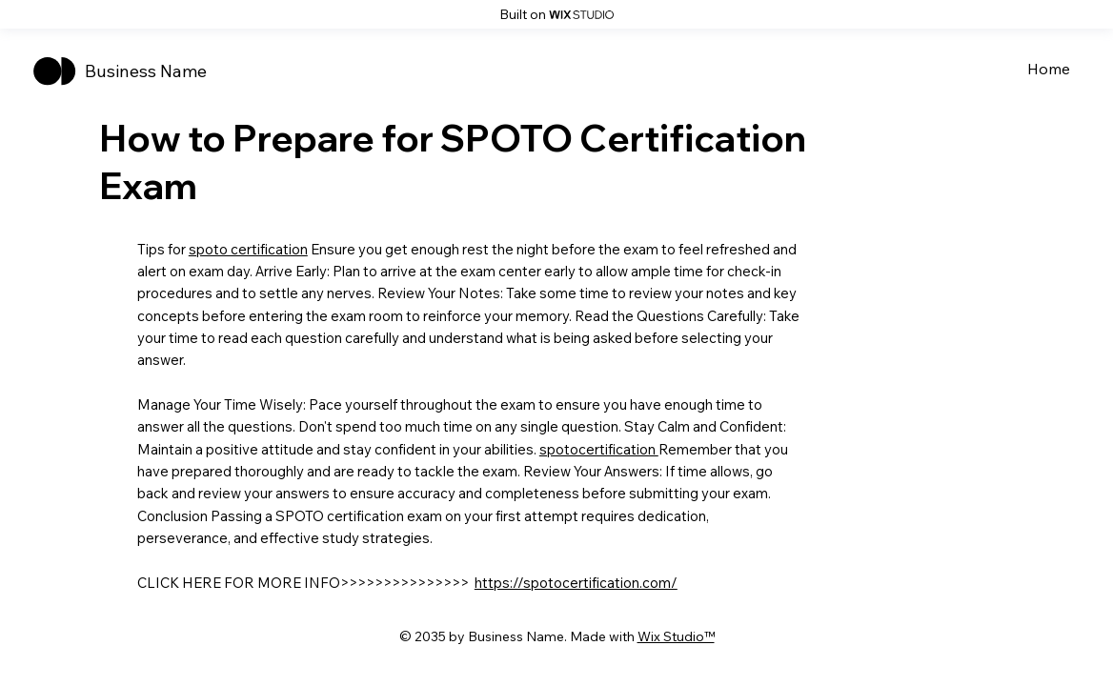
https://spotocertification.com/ (576, 583)
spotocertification (598, 449)
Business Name (146, 71)
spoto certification (248, 249)
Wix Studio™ (676, 636)
